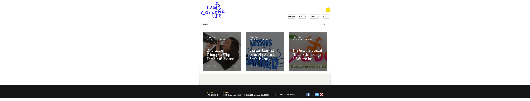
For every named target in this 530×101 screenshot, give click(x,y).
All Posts (206, 24)
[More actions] (237, 38)
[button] (327, 9)
